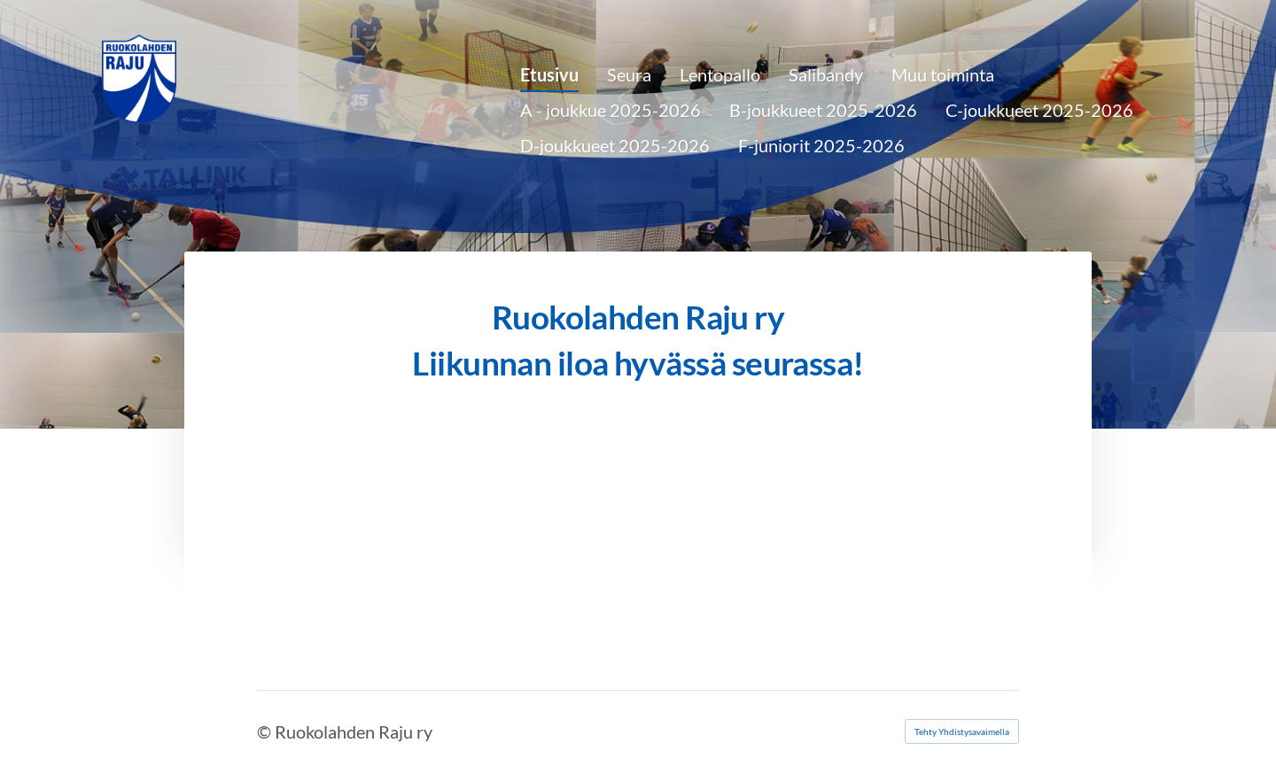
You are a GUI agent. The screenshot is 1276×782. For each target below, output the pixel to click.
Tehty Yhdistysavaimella (961, 731)
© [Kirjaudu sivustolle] (266, 731)
